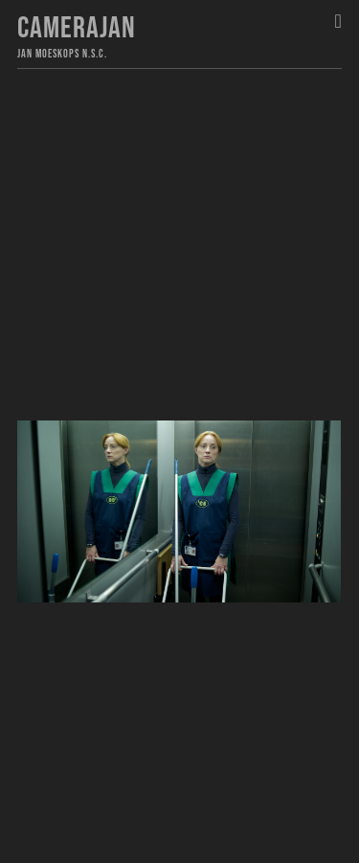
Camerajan (76, 28)
